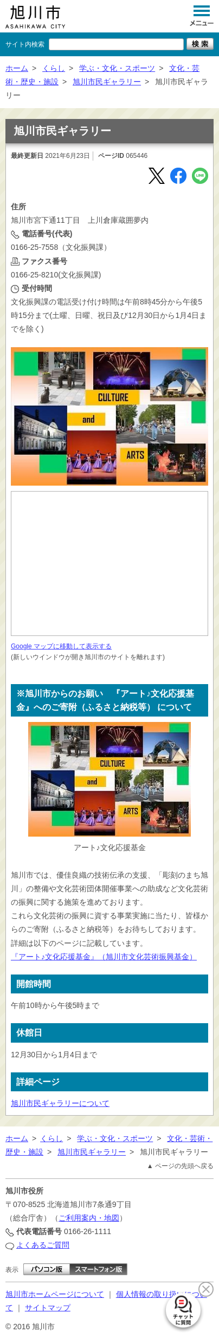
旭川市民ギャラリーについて (60, 1103)
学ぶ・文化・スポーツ (117, 68)
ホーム (16, 68)
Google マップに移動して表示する (61, 646)
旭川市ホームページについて (54, 1294)
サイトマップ (47, 1307)
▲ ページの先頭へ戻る (180, 1166)
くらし (53, 68)
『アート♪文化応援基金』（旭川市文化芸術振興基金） (104, 956)
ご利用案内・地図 (89, 1218)
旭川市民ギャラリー (107, 81)
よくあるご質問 (42, 1245)
